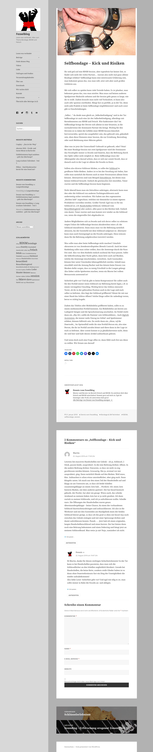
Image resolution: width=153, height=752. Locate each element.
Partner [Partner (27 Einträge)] (18, 276)
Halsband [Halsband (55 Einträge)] (34, 256)
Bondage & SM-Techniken (110, 415)
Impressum (20, 97)
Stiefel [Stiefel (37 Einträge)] (18, 282)
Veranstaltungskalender (25, 77)
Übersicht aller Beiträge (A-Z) (27, 101)
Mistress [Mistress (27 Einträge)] (33, 273)
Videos (18, 65)
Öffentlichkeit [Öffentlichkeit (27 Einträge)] (30, 282)
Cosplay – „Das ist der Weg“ (26, 144)
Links (18, 69)
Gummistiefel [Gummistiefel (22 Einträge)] (25, 256)
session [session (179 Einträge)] (35, 276)
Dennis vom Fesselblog (24, 184)
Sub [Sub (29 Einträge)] (22, 282)
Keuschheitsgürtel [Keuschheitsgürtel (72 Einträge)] (24, 264)
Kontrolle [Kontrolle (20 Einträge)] (18, 269)
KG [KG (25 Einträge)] (28, 267)
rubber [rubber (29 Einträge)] (23, 276)
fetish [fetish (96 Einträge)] (18, 253)
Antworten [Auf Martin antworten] (71, 543)
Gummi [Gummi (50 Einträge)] (19, 256)
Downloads (20, 85)
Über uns (19, 81)
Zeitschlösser (105, 177)
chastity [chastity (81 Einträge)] (24, 246)
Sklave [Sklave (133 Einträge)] (22, 279)
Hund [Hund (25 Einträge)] (33, 258)
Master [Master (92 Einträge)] (19, 272)
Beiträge (19, 57)
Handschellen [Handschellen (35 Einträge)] (26, 258)
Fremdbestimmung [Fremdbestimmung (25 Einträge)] (31, 253)
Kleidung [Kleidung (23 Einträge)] (32, 267)
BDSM (125, 415)
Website (67, 669)
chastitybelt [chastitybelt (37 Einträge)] (32, 247)
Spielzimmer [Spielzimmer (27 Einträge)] (36, 280)
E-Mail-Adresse (71, 659)
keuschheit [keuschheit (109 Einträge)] (21, 261)
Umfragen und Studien (24, 73)
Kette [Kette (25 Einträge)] (36, 258)
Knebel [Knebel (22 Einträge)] (37, 267)
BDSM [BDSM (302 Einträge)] (23, 243)
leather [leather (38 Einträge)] (28, 269)
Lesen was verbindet (24, 53)
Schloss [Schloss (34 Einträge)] (28, 276)
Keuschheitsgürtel (72, 209)
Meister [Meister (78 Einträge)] (26, 272)
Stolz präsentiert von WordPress (88, 747)
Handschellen (86, 206)
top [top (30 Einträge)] (25, 282)
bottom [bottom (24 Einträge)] (18, 247)
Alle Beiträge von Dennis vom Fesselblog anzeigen (91, 400)
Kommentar (70, 616)
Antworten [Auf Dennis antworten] (74, 595)
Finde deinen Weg (23, 61)
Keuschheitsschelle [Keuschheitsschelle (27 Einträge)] (21, 267)
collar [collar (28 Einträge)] (25, 250)
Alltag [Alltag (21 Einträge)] (17, 243)
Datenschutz (69, 747)
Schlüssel (113, 168)
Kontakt (19, 93)
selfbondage (69, 417)
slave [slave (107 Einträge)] (29, 279)
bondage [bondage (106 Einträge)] (32, 243)
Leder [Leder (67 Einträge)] (34, 269)
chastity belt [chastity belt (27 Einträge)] (19, 250)
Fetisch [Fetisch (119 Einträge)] (33, 249)
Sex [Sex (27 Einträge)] (17, 280)
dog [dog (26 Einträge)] (29, 250)
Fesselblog (23, 34)
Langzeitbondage (22, 187)
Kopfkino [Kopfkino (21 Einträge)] (23, 269)
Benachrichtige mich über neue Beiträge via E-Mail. (84, 681)
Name (67, 649)
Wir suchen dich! (22, 89)
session (77, 417)
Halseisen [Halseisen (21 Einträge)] (18, 258)
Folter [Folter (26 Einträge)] (23, 253)
